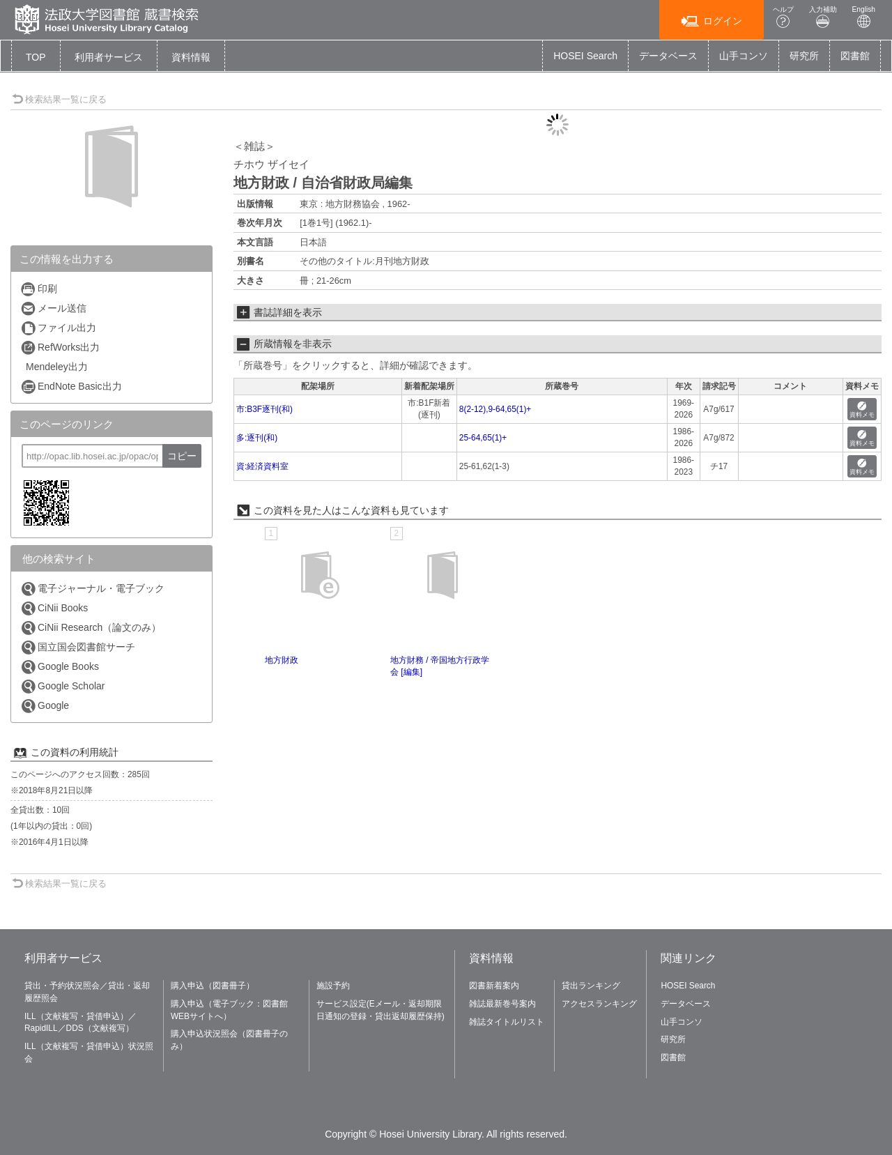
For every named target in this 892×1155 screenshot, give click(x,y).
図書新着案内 (494, 985)
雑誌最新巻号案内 (502, 1004)
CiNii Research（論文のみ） (90, 627)
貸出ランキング (591, 985)
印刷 (38, 289)
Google (44, 705)
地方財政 (281, 660)
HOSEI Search (585, 55)
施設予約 (333, 985)
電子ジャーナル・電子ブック (92, 588)
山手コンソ (743, 55)
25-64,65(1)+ (483, 438)
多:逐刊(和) (256, 438)
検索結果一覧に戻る (59, 99)
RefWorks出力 (60, 347)
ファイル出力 (58, 328)
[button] (109, 57)
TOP (36, 57)
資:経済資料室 (262, 466)
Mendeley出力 (57, 366)
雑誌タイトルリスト (506, 1022)
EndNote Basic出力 (71, 386)
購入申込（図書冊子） (212, 985)
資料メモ (862, 410)
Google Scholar (62, 686)
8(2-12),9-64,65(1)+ (495, 409)
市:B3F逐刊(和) (264, 409)
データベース (668, 55)
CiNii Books (54, 608)
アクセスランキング (599, 1004)
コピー (182, 455)
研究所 (804, 55)
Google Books (59, 666)
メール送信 (53, 308)
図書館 (855, 55)
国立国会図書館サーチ (77, 647)
